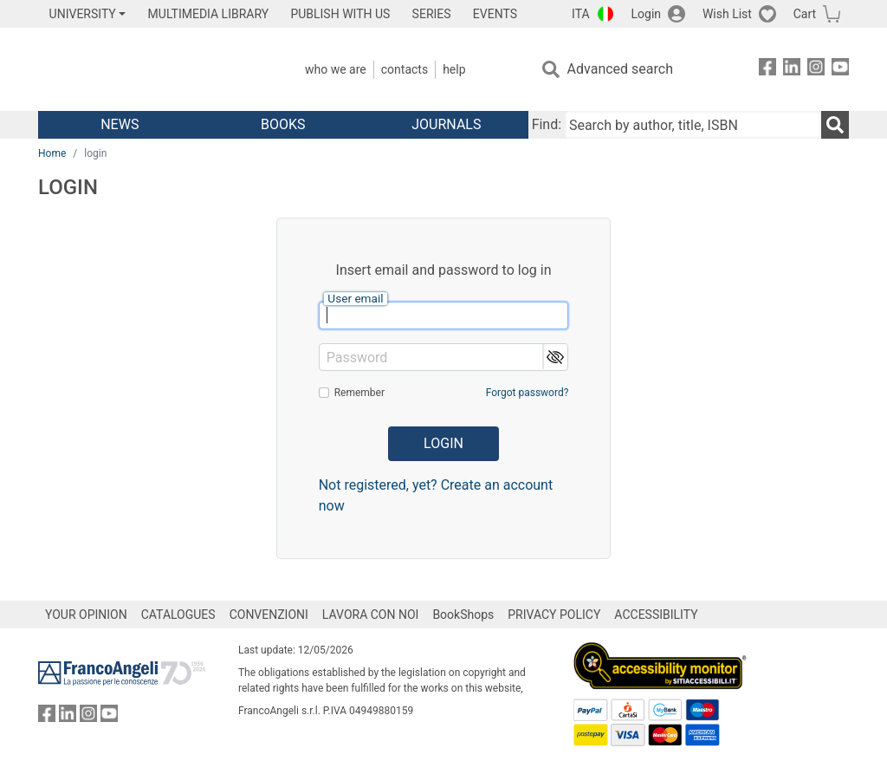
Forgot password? (527, 393)
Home (52, 153)
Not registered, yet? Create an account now (436, 495)
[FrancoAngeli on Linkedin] (791, 69)
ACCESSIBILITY (655, 614)
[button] (554, 356)
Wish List (727, 14)
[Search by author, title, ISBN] (693, 125)
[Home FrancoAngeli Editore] (153, 69)
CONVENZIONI (269, 614)
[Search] (835, 125)
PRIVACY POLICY (554, 614)
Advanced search (620, 69)
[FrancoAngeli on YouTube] (840, 69)
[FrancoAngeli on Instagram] (816, 69)
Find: (546, 124)
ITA (581, 14)
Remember (359, 393)
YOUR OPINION (86, 614)
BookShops (463, 614)
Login (646, 14)
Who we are (335, 69)
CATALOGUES (178, 614)
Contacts (404, 69)
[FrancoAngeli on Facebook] (767, 69)
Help (454, 69)
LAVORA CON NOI (370, 614)
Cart (804, 14)
